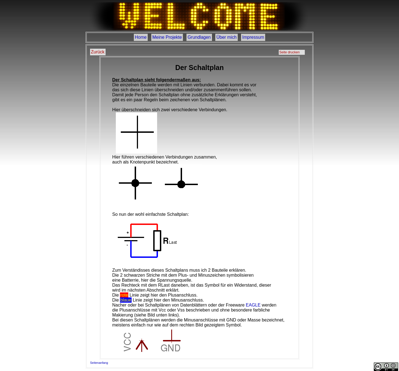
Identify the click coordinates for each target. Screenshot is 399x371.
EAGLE (253, 305)
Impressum (253, 37)
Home (141, 37)
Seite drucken (289, 52)
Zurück (97, 52)
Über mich (226, 37)
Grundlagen (199, 37)
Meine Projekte (167, 37)
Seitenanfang (99, 362)
